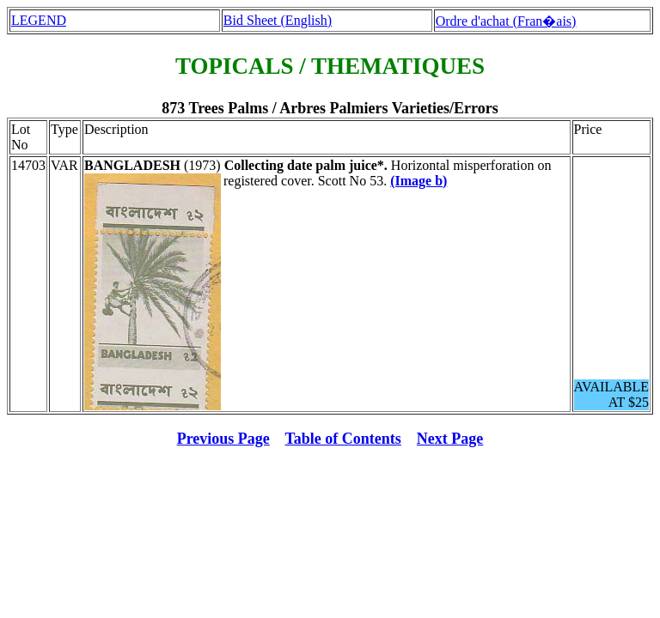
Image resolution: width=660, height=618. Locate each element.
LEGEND (38, 20)
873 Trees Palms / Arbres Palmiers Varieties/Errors (330, 108)
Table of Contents (343, 438)
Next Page (450, 438)
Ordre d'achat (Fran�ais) (506, 21)
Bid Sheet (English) (277, 20)
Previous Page (223, 438)
